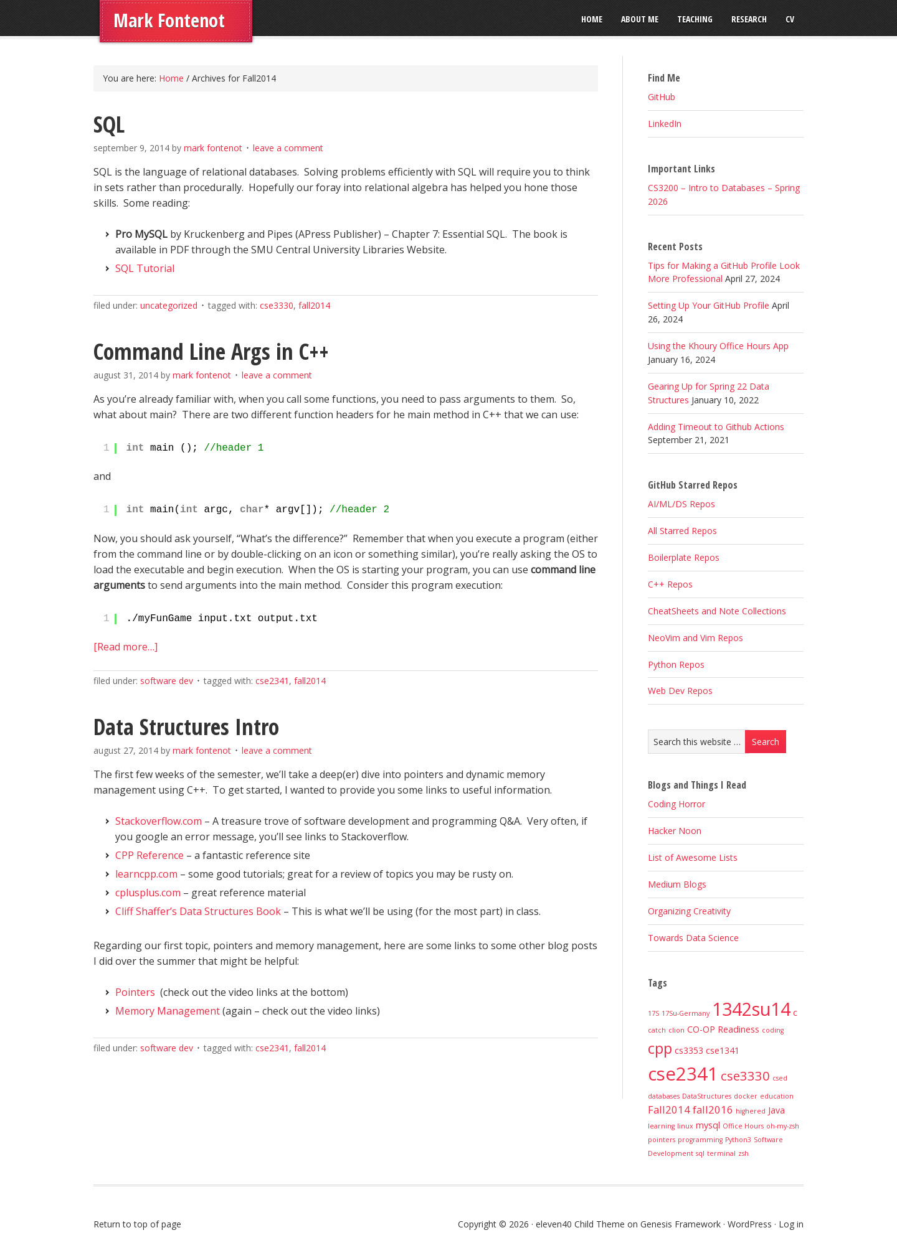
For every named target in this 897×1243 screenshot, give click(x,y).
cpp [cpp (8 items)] (660, 1048)
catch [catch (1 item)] (657, 1030)
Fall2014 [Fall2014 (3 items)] (669, 1109)
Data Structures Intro (186, 726)
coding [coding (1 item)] (773, 1030)
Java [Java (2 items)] (776, 1110)
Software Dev (166, 681)
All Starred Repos (682, 531)
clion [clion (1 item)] (676, 1030)
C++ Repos (670, 584)
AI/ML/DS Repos (681, 504)
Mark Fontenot (169, 20)
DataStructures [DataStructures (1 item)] (706, 1096)
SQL (109, 124)
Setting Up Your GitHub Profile (708, 305)
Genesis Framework (680, 1224)
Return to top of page (137, 1224)
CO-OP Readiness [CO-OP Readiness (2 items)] (723, 1029)
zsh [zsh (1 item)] (743, 1153)
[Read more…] (125, 647)
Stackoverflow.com (158, 821)
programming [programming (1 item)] (700, 1139)
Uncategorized (168, 305)
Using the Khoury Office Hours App (718, 346)
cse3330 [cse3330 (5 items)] (745, 1075)
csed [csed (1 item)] (779, 1078)
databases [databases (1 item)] (664, 1096)
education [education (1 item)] (777, 1096)
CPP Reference (149, 855)
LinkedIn (664, 123)
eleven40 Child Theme (580, 1224)
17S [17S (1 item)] (653, 1013)
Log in (791, 1224)
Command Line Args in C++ (211, 351)
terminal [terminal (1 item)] (721, 1153)
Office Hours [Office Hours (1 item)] (743, 1126)
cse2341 (272, 681)
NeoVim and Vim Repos (695, 638)
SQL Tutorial (144, 268)
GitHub (661, 97)
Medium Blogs (677, 884)
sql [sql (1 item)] (700, 1153)
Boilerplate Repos (683, 557)
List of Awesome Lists (693, 857)
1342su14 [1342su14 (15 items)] (751, 1009)
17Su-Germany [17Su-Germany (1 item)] (686, 1013)
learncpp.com (146, 874)
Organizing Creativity (689, 911)
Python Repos (676, 664)
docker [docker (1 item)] (745, 1096)
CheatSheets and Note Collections (717, 611)
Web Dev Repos (680, 691)
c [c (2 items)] (795, 1012)
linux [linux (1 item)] (685, 1126)
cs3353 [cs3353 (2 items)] (689, 1050)
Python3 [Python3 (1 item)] (738, 1139)
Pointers (135, 992)
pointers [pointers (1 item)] (661, 1139)
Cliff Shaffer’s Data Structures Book (198, 911)
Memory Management (167, 1011)
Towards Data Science (693, 938)
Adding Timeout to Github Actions (716, 427)
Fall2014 (314, 305)
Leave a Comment (288, 148)
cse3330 (276, 305)
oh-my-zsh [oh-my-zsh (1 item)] (782, 1126)
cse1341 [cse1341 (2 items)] (722, 1050)
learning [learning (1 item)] (661, 1126)
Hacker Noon (674, 831)
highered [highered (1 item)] (751, 1111)
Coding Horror (676, 804)
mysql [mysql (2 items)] (708, 1125)
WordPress (750, 1224)
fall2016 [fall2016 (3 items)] (713, 1109)
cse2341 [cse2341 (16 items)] (683, 1073)
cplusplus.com (148, 892)
